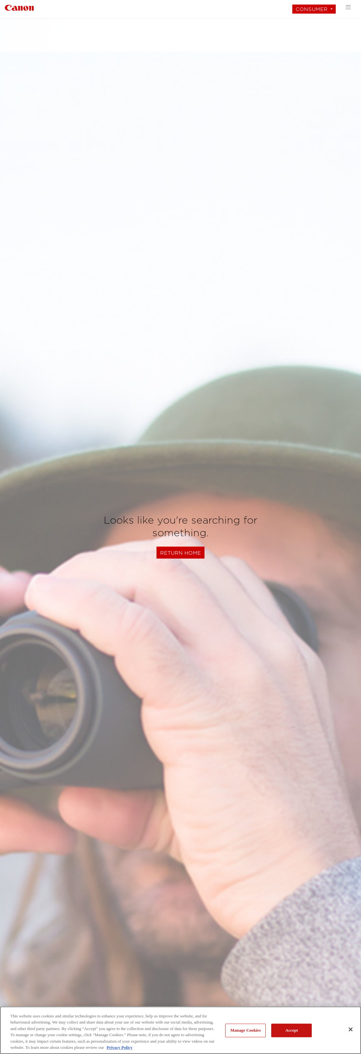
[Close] (351, 1029)
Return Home (180, 553)
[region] (180, 1030)
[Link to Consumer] (19, 7)
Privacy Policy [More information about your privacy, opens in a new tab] (120, 1047)
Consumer (312, 9)
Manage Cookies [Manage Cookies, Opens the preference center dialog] (245, 1030)
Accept (291, 1030)
